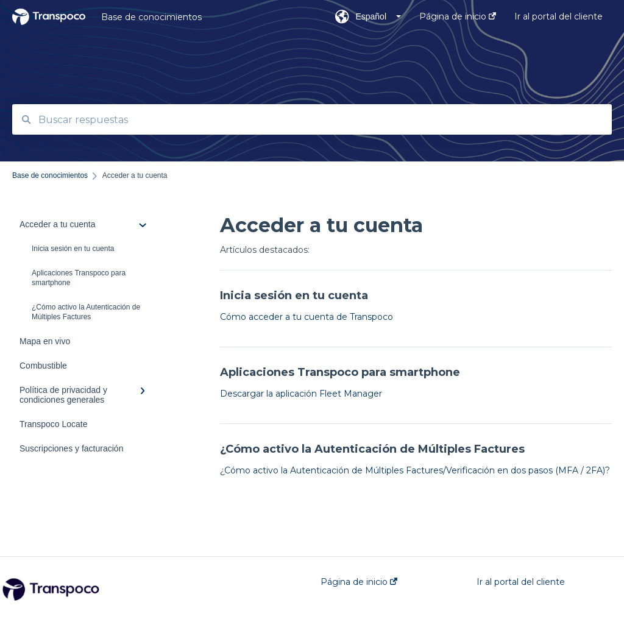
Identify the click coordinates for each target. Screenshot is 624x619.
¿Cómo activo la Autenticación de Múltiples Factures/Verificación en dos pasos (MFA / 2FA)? (415, 470)
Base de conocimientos (151, 17)
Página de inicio (359, 582)
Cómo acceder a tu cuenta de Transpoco (306, 316)
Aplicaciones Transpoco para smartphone (79, 278)
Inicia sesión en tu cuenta (73, 248)
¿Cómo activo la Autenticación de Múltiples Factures (86, 312)
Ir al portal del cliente (521, 582)
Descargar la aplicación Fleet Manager (301, 393)
